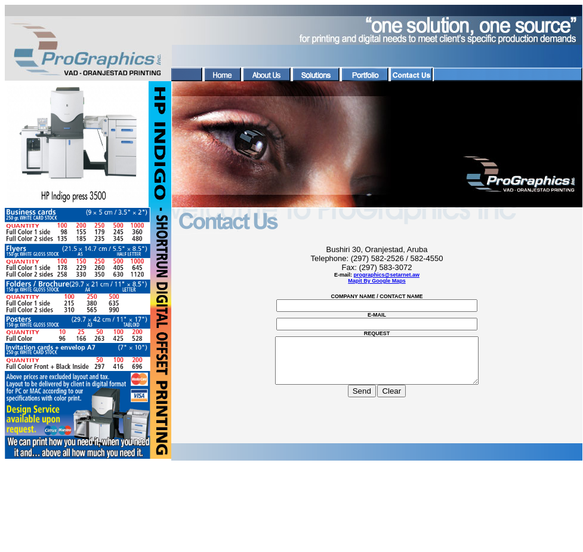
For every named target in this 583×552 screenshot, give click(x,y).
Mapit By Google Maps (377, 281)
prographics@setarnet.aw (386, 275)
